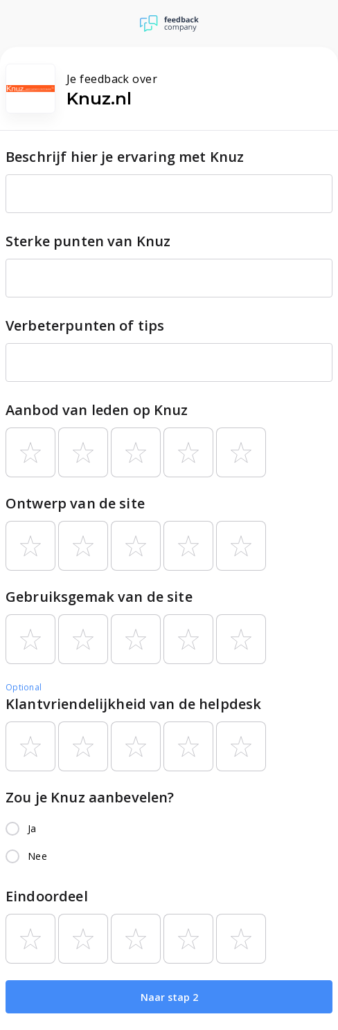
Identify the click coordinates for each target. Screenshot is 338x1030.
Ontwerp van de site (75, 503)
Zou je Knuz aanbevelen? (90, 797)
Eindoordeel (47, 896)
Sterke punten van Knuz (88, 241)
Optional (24, 687)
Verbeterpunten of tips (85, 325)
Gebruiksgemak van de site (99, 596)
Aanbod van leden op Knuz (97, 410)
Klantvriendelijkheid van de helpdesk (133, 704)
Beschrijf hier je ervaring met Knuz (125, 156)
